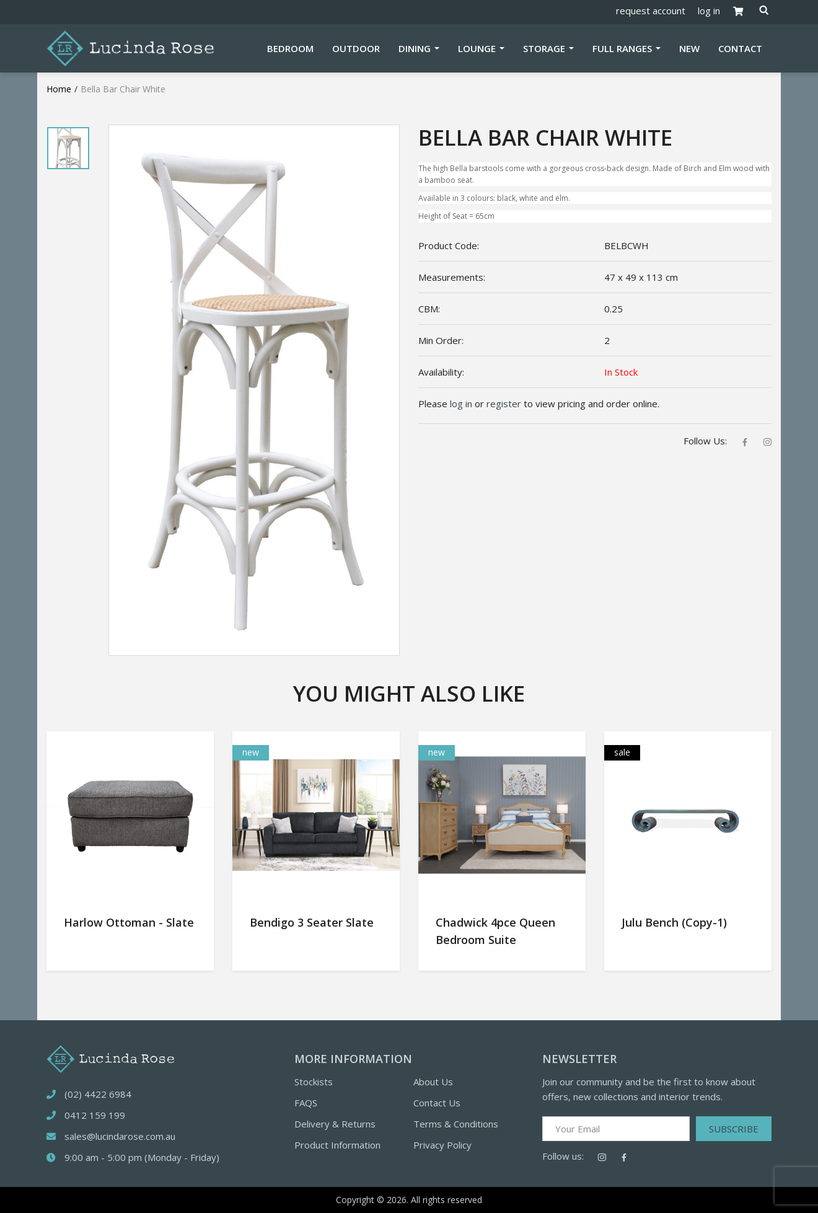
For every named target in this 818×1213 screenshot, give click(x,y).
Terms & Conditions (455, 1124)
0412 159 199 (94, 1115)
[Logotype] (130, 47)
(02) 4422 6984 (97, 1094)
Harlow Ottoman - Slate (129, 922)
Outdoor (356, 48)
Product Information (337, 1145)
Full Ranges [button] (623, 48)
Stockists (313, 1081)
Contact (740, 48)
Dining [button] (415, 48)
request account (650, 10)
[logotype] (110, 1057)
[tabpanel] (68, 148)
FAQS (305, 1102)
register (503, 403)
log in (709, 10)
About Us (433, 1081)
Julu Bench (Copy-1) (674, 922)
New (689, 48)
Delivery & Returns (335, 1124)
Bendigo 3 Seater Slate (312, 922)
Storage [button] (545, 48)
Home (58, 89)
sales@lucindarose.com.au (119, 1136)
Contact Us (436, 1102)
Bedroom (290, 48)
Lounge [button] (478, 48)
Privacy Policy (442, 1145)
